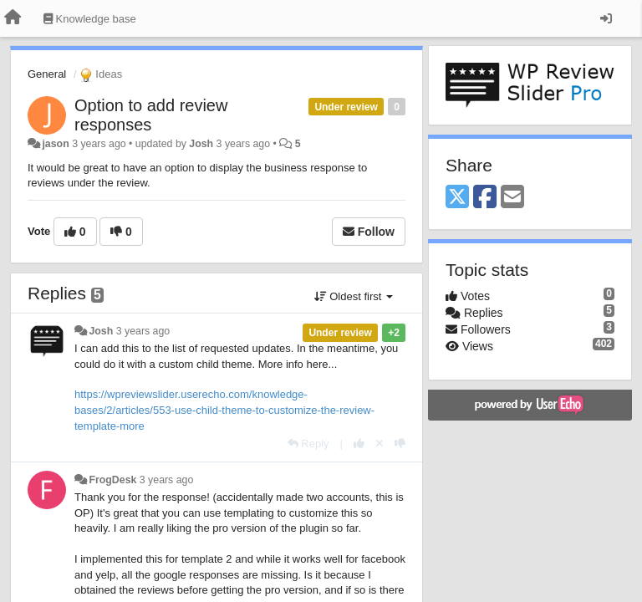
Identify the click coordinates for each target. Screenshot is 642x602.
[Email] (512, 197)
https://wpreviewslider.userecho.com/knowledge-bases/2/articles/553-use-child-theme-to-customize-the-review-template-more (224, 409)
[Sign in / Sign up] (606, 18)
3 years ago (143, 331)
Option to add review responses (150, 115)
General (47, 74)
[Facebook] (485, 197)
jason (55, 144)
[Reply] (308, 443)
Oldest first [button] (353, 296)
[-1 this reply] (400, 443)
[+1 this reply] (359, 443)
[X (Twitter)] (457, 197)
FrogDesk (112, 480)
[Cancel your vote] (379, 443)
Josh (201, 144)
